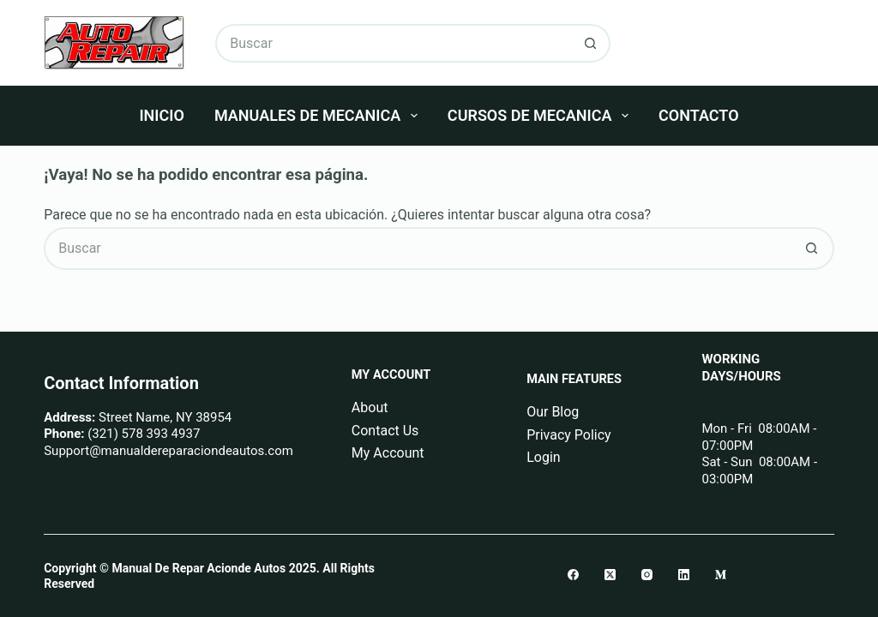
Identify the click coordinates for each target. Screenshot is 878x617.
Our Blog (552, 412)
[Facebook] (573, 574)
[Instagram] (646, 574)
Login (543, 457)
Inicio (161, 115)
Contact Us (385, 430)
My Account (388, 453)
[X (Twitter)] (610, 574)
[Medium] (720, 574)
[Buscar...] (393, 43)
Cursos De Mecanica (541, 115)
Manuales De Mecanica (319, 115)
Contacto (698, 115)
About (370, 407)
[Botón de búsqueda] (591, 43)
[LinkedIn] (683, 574)
